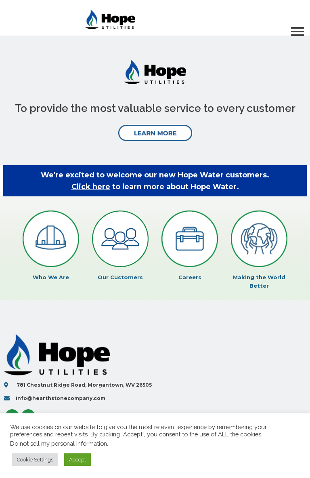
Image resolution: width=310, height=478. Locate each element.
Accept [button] (77, 460)
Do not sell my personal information (58, 443)
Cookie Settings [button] (35, 460)
